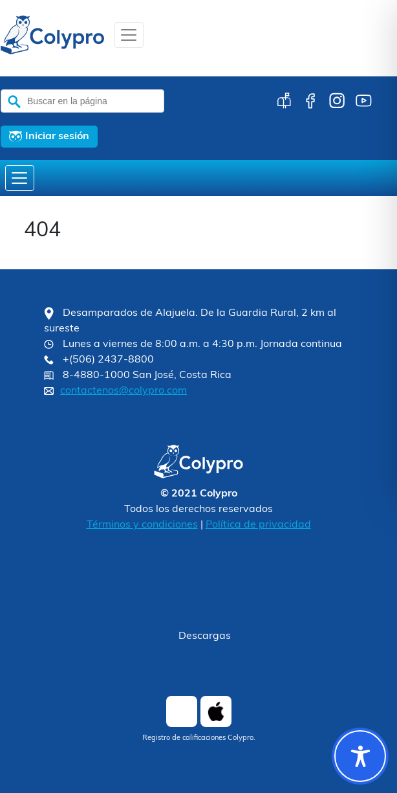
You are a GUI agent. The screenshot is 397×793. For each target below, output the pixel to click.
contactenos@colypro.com (123, 391)
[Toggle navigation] (129, 35)
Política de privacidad (258, 525)
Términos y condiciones (142, 525)
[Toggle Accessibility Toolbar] (360, 756)
